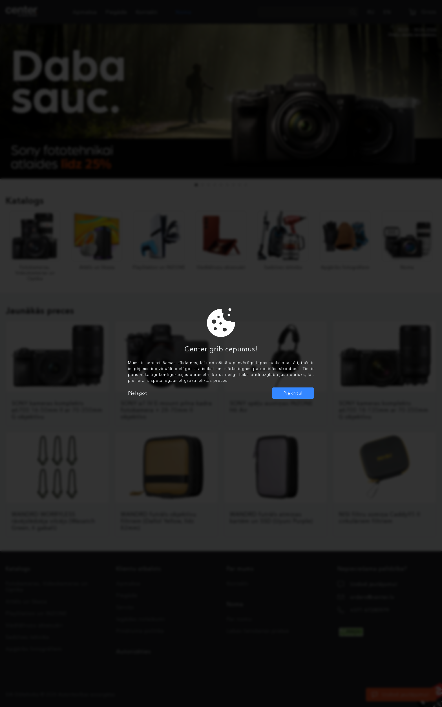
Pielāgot (137, 393)
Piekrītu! (293, 393)
